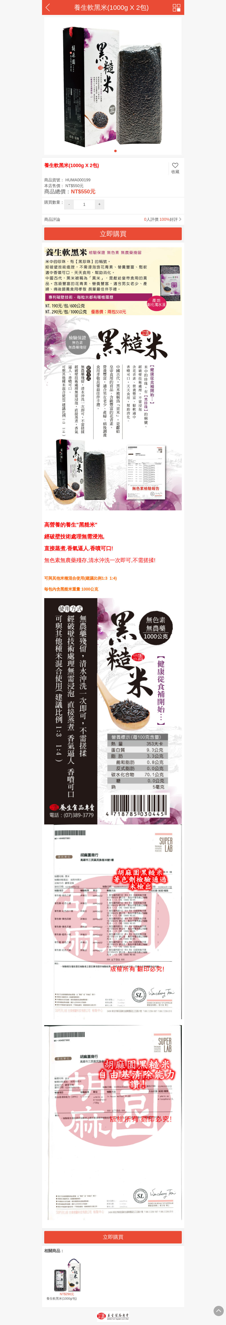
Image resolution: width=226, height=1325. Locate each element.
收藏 (175, 168)
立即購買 (113, 1237)
